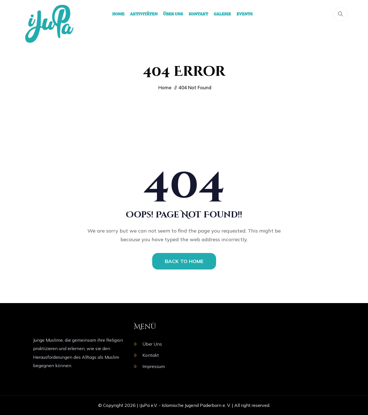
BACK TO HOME (184, 261)
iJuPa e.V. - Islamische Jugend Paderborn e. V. (185, 405)
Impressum (153, 366)
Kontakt (150, 355)
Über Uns (152, 344)
